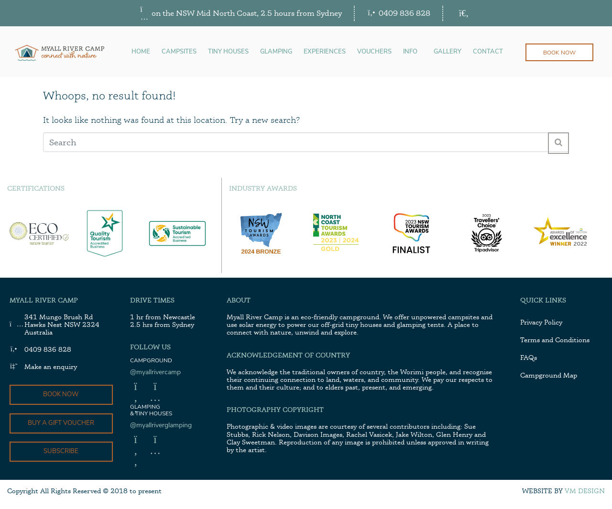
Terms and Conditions (555, 340)
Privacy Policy (541, 322)
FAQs (528, 357)
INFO (410, 52)
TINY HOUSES (228, 52)
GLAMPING (276, 52)
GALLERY (447, 52)
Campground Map (548, 375)
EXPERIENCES (325, 52)
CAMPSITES (179, 52)
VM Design (585, 492)
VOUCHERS (374, 52)
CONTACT (488, 52)
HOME (140, 52)
